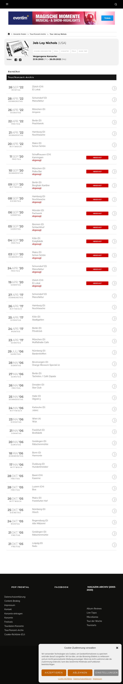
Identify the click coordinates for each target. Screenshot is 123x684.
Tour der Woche (94, 614)
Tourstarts (91, 618)
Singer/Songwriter (42, 51)
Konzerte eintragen (13, 606)
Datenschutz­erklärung (82, 679)
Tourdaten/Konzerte (14, 619)
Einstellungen (107, 672)
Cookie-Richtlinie (65, 679)
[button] (117, 647)
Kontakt (8, 602)
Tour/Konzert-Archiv (14, 623)
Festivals (8, 615)
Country (65, 51)
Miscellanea (92, 610)
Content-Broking (12, 594)
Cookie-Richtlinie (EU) (14, 627)
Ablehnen (80, 672)
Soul (56, 51)
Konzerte (8, 610)
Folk (74, 51)
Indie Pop (83, 51)
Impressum (97, 679)
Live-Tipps (92, 605)
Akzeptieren (54, 672)
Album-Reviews (94, 601)
